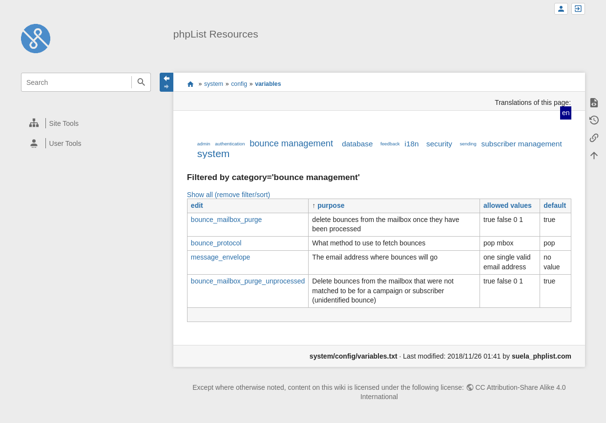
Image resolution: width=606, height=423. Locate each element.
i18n (412, 144)
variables (268, 84)
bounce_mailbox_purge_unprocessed (248, 281)
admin (203, 143)
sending (468, 143)
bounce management (291, 143)
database (357, 144)
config (239, 84)
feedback (390, 143)
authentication (230, 143)
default (554, 205)
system (213, 84)
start (190, 84)
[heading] (86, 123)
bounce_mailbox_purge (226, 219)
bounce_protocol (216, 243)
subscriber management (521, 144)
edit (197, 205)
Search (140, 82)
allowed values (507, 205)
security (439, 144)
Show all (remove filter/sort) (228, 195)
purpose (330, 205)
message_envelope (220, 257)
